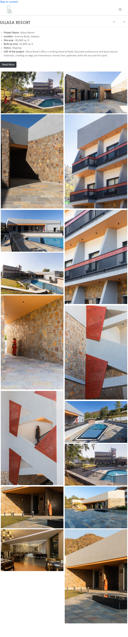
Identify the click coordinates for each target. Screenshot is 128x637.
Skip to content (9, 1)
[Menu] (120, 9)
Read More (8, 64)
